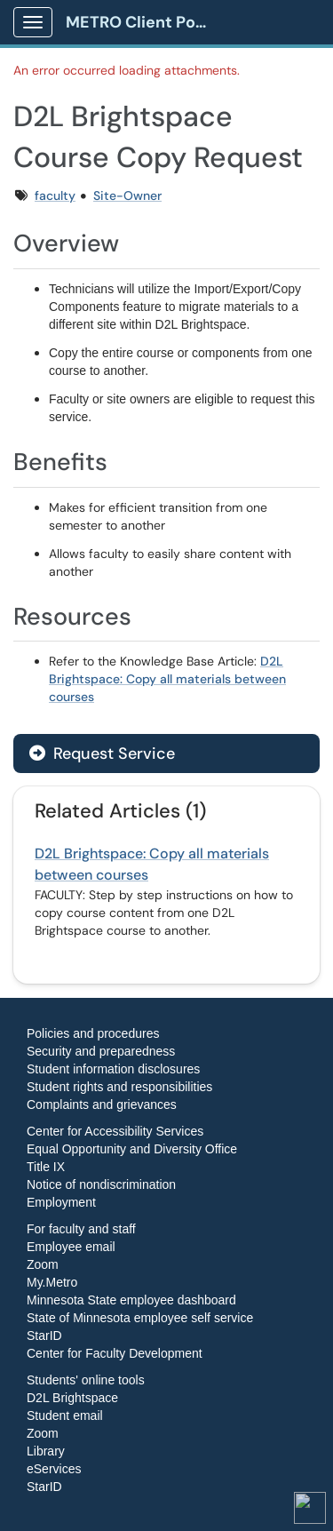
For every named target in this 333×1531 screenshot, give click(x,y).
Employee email (71, 1247)
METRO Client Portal (143, 22)
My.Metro (52, 1282)
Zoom (43, 1264)
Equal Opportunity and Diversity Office (132, 1149)
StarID (44, 1335)
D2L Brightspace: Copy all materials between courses (167, 679)
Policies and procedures (93, 1033)
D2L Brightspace (72, 1398)
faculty (55, 195)
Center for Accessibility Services (115, 1131)
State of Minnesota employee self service (140, 1318)
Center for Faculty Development (114, 1353)
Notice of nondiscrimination (101, 1184)
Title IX (46, 1167)
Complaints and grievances (102, 1104)
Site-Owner (127, 195)
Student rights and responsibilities (119, 1087)
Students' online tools (86, 1380)
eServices (54, 1469)
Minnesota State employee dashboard (131, 1300)
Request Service (102, 753)
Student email (65, 1415)
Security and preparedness (101, 1051)
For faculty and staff (81, 1229)
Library (46, 1451)
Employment (61, 1202)
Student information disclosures (113, 1069)
